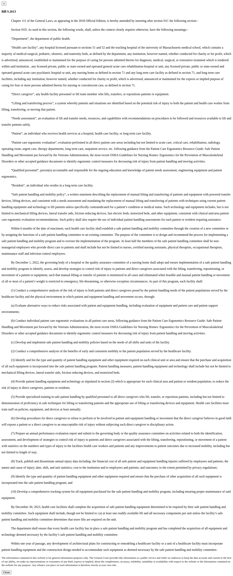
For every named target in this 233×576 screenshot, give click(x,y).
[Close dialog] (4, 4)
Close (6, 572)
